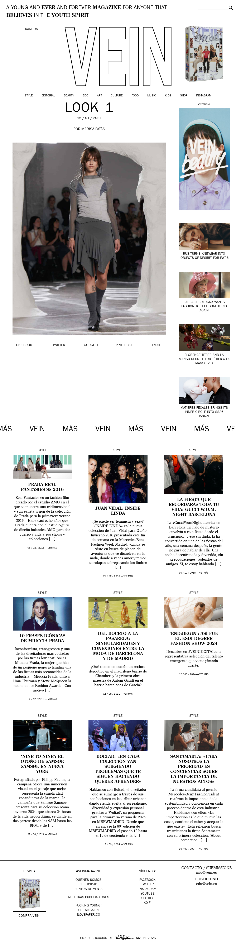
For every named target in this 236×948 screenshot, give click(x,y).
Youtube (147, 894)
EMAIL (156, 345)
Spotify (147, 898)
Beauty (69, 95)
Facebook (147, 880)
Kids (168, 95)
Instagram (203, 95)
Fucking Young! (89, 906)
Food (135, 95)
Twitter (147, 884)
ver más (52, 548)
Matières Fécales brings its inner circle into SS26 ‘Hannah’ (204, 412)
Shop (183, 95)
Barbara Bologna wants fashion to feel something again (204, 306)
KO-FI (147, 903)
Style (29, 95)
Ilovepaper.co (88, 915)
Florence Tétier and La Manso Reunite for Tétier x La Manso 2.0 (204, 359)
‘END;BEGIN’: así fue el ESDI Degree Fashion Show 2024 (194, 639)
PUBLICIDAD (88, 884)
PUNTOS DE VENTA (88, 889)
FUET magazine (89, 910)
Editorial (48, 95)
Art (99, 95)
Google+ (7, 945)
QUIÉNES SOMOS (88, 880)
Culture (117, 95)
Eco (85, 95)
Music (151, 95)
